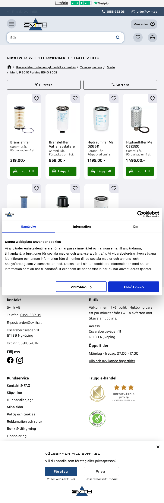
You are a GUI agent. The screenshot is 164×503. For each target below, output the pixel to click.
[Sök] (118, 37)
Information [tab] (82, 226)
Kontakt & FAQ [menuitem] (18, 385)
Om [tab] (135, 226)
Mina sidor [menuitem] (15, 407)
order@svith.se (147, 11)
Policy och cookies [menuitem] (21, 414)
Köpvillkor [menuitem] (14, 392)
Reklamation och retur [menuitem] (24, 421)
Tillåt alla (133, 286)
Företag (61, 471)
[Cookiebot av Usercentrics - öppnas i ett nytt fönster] (140, 214)
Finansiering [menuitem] (16, 436)
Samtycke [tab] (28, 226)
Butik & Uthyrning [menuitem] (21, 428)
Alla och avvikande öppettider (112, 361)
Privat (101, 471)
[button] (11, 23)
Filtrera (46, 85)
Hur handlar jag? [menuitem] (20, 400)
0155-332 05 (116, 11)
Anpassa (81, 286)
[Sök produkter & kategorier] (65, 37)
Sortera (123, 85)
